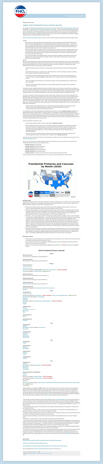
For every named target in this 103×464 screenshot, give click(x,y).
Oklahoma (25, 298)
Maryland (25, 326)
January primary (39, 378)
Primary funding (37, 271)
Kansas (24, 375)
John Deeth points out (61, 399)
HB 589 (68, 433)
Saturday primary (38, 301)
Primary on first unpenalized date (59, 295)
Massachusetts (26, 296)
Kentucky (25, 352)
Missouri (25, 269)
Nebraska (25, 347)
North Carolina (26, 283)
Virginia (24, 303)
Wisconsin (25, 329)
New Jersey (25, 366)
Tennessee (25, 299)
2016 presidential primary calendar (68, 28)
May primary (38, 365)
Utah (24, 271)
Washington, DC (26, 327)
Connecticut (25, 333)
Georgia (24, 373)
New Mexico (25, 367)
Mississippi (25, 310)
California (25, 363)
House (44, 269)
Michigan (25, 289)
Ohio (24, 312)
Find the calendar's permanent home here (33, 37)
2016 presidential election (30, 453)
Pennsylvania (26, 336)
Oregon (24, 354)
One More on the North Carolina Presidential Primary (35, 443)
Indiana (24, 342)
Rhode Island (26, 337)
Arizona (24, 288)
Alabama (25, 308)
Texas (24, 301)
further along (48, 395)
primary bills (43, 453)
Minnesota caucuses (27, 268)
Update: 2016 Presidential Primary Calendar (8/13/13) (42, 25)
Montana (25, 365)
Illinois (24, 316)
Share (24, 454)
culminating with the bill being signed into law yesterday (43, 29)
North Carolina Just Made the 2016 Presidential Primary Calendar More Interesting (42, 440)
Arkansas (25, 358)
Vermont (25, 302)
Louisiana (25, 320)
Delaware (25, 334)
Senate (47, 269)
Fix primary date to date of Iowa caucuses (44, 288)
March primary (38, 295)
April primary (53, 269)
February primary (46, 301)
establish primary (38, 376)
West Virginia (26, 348)
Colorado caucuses (27, 266)
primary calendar (49, 453)
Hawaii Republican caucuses (29, 309)
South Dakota (26, 369)
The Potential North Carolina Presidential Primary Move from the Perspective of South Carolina (45, 445)
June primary (41, 296)
